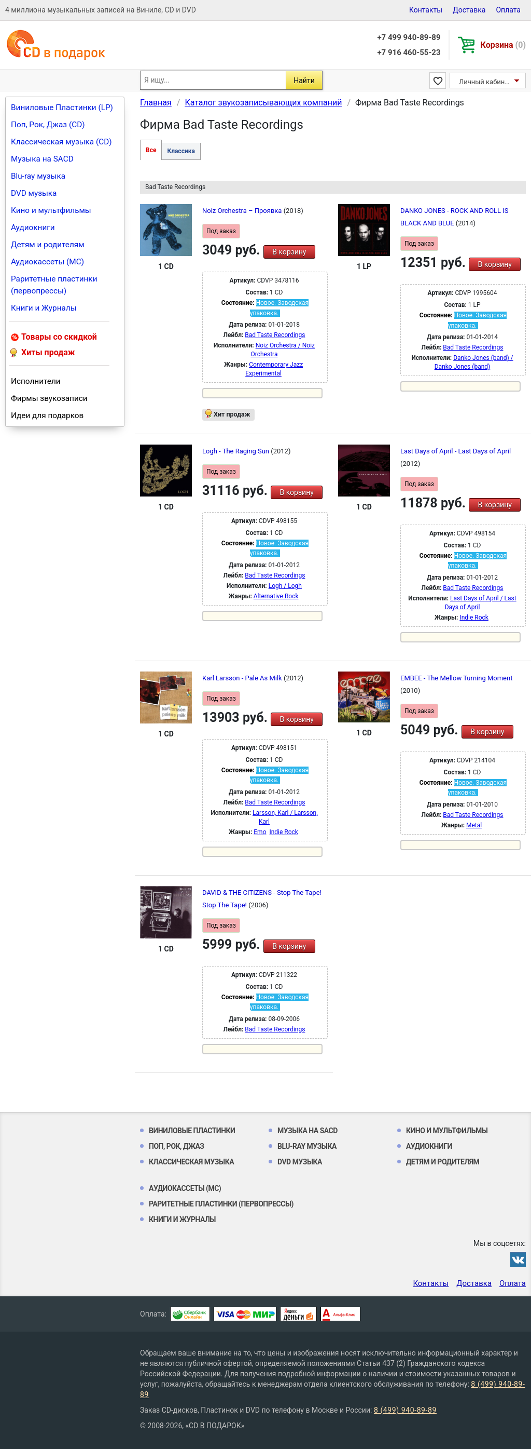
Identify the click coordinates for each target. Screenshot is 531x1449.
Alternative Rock (276, 596)
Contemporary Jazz (276, 364)
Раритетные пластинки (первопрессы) (54, 285)
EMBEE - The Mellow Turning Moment (456, 678)
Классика (180, 151)
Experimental (263, 373)
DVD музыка (34, 193)
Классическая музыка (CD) (61, 141)
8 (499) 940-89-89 (405, 1410)
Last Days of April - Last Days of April (455, 451)
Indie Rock (473, 617)
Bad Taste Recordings (275, 335)
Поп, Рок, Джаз (176, 1146)
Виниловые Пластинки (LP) (62, 107)
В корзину (289, 252)
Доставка (469, 10)
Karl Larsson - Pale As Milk (243, 678)
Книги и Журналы (44, 308)
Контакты (425, 10)
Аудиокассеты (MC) (47, 261)
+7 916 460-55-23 (408, 52)
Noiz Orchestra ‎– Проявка (243, 210)
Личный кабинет (485, 82)
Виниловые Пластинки (192, 1130)
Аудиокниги (33, 227)
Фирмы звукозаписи (49, 398)
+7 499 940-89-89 (408, 37)
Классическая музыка (191, 1162)
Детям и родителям (48, 244)
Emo (260, 832)
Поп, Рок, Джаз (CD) (48, 124)
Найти (304, 80)
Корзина (503, 45)
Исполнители (36, 381)
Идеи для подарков (47, 415)
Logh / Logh (285, 585)
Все (151, 150)
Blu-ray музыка (38, 176)
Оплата (508, 10)
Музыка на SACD (42, 159)
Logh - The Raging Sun (236, 451)
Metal (474, 825)
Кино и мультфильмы (51, 210)
